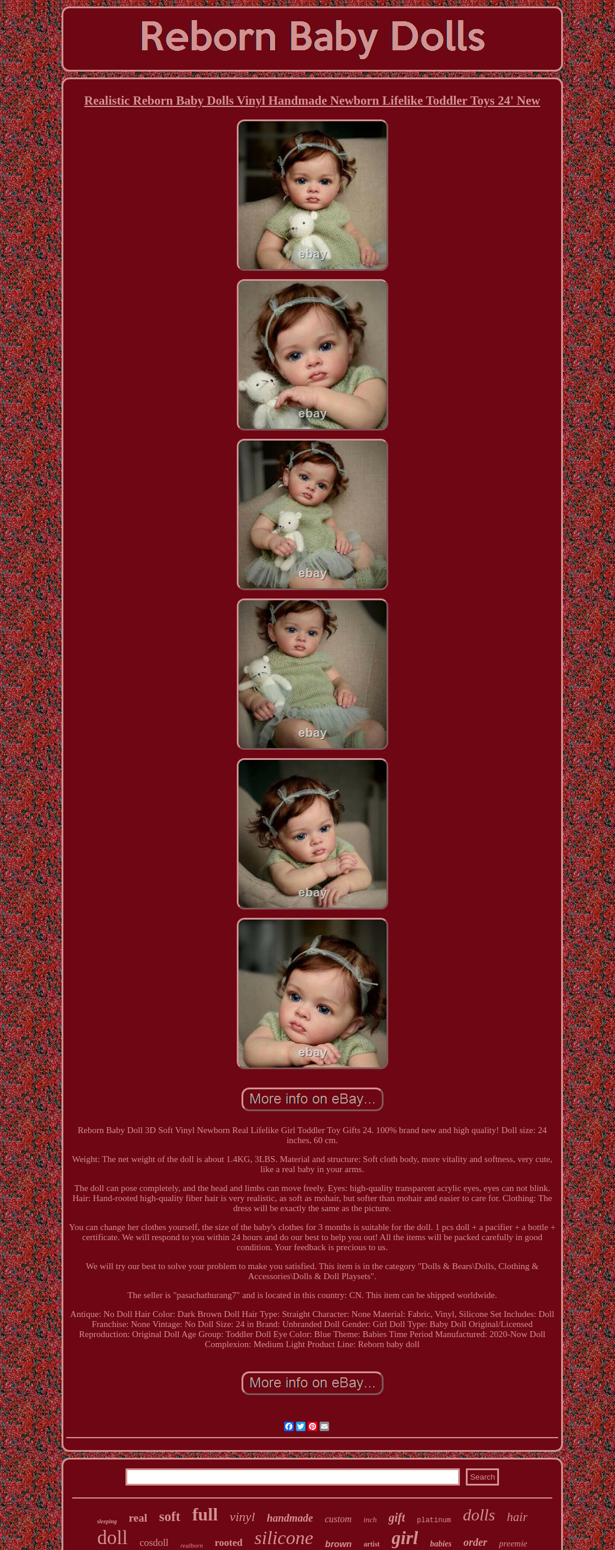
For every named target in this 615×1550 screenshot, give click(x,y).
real (138, 1518)
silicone (284, 1537)
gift (396, 1517)
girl (405, 1538)
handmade (290, 1518)
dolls (479, 1515)
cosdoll (154, 1542)
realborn (192, 1545)
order (475, 1542)
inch (369, 1519)
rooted (229, 1542)
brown (338, 1544)
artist (371, 1544)
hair (517, 1517)
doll (112, 1537)
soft (170, 1516)
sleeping (107, 1521)
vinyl (242, 1516)
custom (338, 1519)
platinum (434, 1520)
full (205, 1514)
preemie (513, 1543)
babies (441, 1543)
